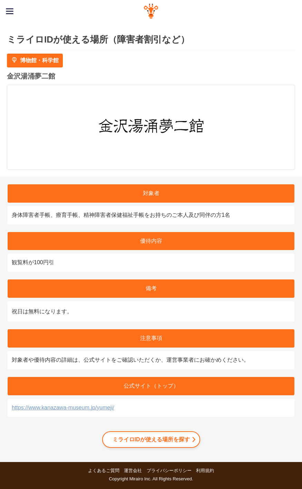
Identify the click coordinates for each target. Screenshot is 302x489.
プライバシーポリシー (169, 470)
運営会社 (133, 470)
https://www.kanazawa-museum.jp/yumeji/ (63, 407)
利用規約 (205, 470)
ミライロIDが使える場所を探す (151, 439)
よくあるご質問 (103, 470)
